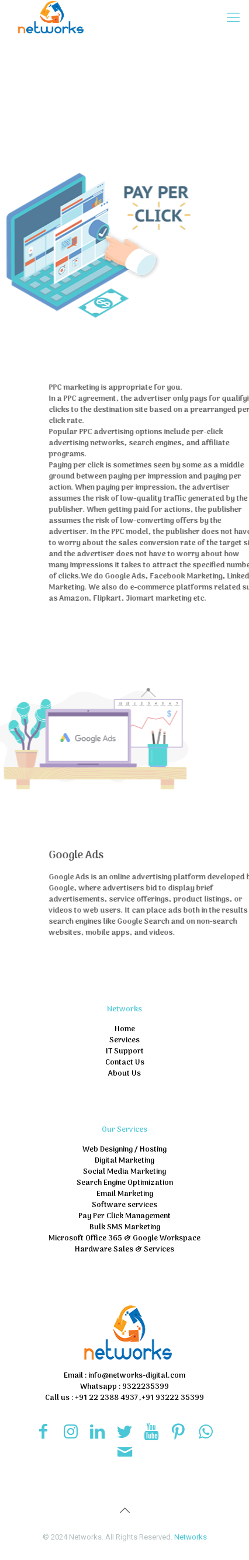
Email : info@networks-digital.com (124, 1376)
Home (125, 1029)
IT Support (125, 1051)
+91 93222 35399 (172, 1398)
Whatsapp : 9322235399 (124, 1387)
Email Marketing (124, 1194)
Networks (190, 1537)
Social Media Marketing (124, 1172)
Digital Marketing (124, 1161)
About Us (124, 1073)
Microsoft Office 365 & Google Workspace (124, 1238)
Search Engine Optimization (125, 1183)
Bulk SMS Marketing (124, 1227)
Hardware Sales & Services (124, 1249)
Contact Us (124, 1062)
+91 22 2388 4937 (106, 1398)
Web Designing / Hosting (124, 1149)
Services (124, 1040)
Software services (124, 1205)
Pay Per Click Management (124, 1216)
